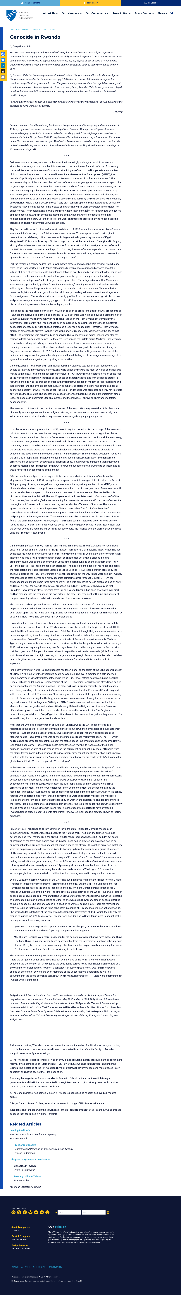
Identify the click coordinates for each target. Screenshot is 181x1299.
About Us (49, 13)
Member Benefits (30, 3)
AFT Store (25, 1271)
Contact (14, 1271)
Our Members (70, 13)
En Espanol (151, 3)
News (161, 13)
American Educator (42, 30)
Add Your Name (108, 1216)
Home (14, 30)
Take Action (120, 13)
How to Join (90, 3)
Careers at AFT (39, 1271)
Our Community (96, 13)
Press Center (143, 13)
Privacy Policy (55, 1271)
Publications (28, 30)
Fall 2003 (54, 30)
